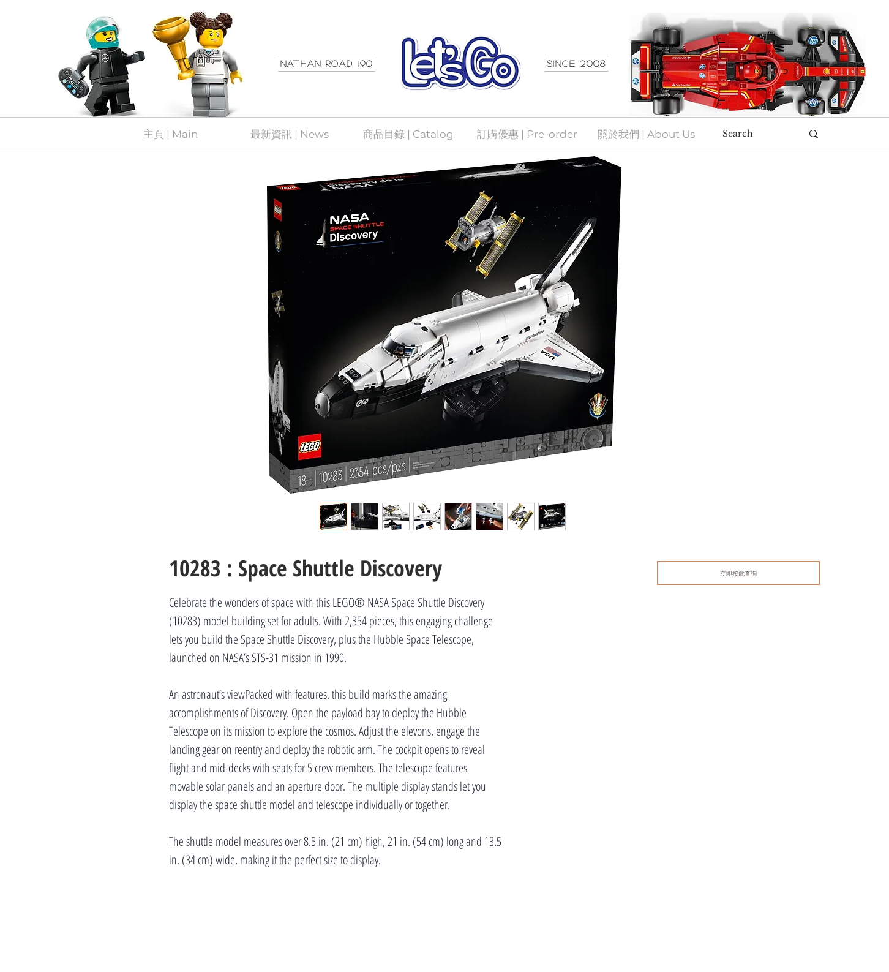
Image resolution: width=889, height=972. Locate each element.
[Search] (753, 134)
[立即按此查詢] (738, 573)
